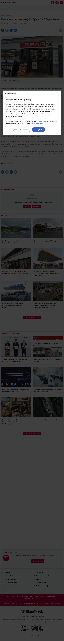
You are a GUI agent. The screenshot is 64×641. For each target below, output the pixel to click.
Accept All (39, 130)
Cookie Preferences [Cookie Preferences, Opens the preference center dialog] (21, 130)
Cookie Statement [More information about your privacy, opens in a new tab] (37, 124)
